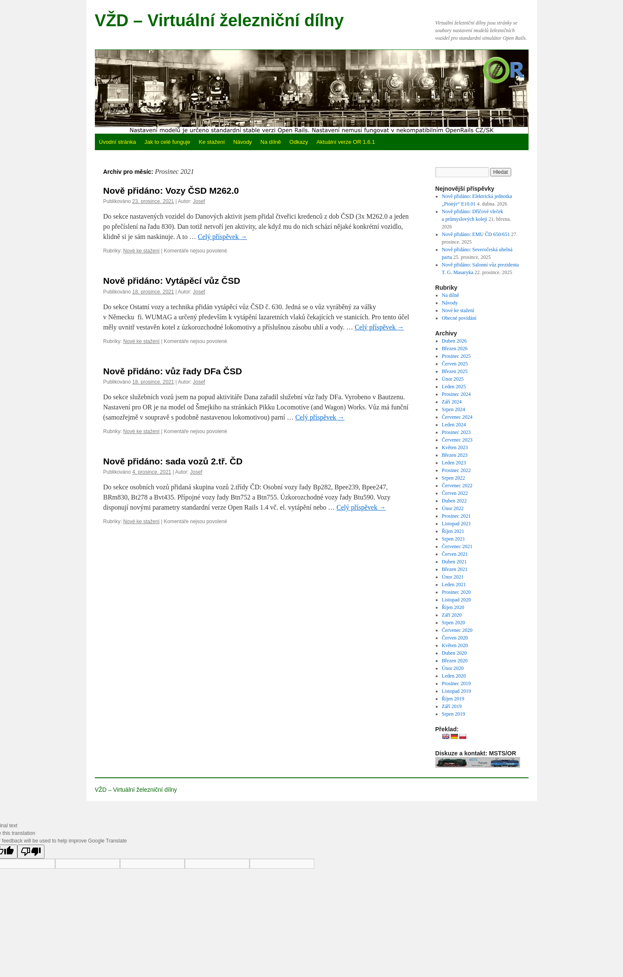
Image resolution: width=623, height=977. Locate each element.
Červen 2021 (455, 554)
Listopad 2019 (456, 691)
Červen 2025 (455, 364)
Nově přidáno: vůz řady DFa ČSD (172, 371)
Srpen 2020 (453, 623)
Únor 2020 (453, 668)
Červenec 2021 (457, 546)
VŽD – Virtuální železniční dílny (219, 20)
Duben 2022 (454, 501)
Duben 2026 (454, 341)
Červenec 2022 (457, 485)
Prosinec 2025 (456, 356)
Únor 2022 (453, 508)
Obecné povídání (459, 318)
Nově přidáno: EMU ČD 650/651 (476, 234)
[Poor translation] (30, 852)
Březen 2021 (455, 569)
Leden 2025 (454, 387)
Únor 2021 (453, 577)
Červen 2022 (455, 493)
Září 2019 (452, 706)
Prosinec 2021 (456, 516)
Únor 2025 (453, 379)
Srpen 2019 (453, 714)
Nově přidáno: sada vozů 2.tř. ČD (173, 461)
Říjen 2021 (453, 531)
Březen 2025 (455, 371)
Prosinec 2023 (456, 432)
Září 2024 (452, 402)
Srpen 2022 (453, 478)
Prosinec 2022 (456, 470)
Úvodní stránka (117, 142)
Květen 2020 (455, 645)
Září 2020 (452, 615)
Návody (242, 142)
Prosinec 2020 (456, 592)
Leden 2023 (454, 463)
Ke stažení (211, 142)
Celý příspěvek (222, 236)
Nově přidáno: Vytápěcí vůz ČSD (172, 280)
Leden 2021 (454, 584)
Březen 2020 (455, 661)
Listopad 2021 (456, 524)
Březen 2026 (455, 348)
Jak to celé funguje (167, 142)
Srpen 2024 (453, 409)
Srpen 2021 (453, 539)
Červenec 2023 (457, 440)
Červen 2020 (455, 638)
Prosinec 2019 (456, 683)
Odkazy (298, 142)
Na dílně (270, 142)
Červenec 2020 (457, 630)
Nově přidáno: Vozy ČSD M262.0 (171, 190)
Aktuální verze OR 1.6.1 (345, 142)
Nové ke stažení (141, 251)
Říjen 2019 (453, 699)
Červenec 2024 (457, 417)
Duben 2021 (454, 562)
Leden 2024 (454, 425)
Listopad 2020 (456, 600)
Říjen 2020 (453, 607)
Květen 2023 (455, 447)
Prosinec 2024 (456, 394)
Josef (199, 201)
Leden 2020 (454, 676)
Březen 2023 (455, 455)
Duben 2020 (454, 653)
